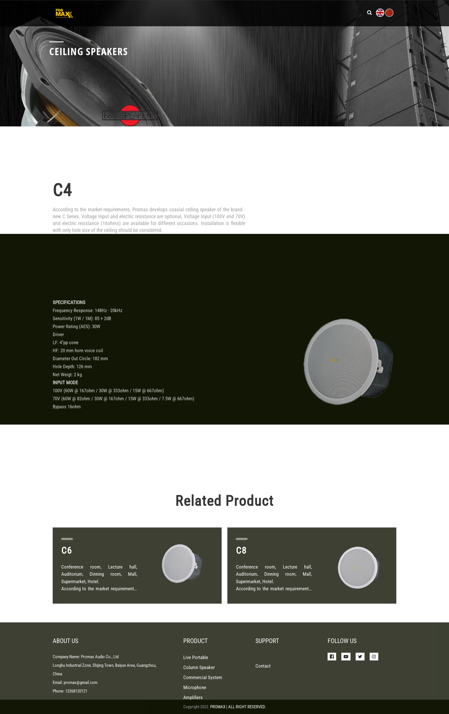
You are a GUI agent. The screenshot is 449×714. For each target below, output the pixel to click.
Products (206, 11)
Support (268, 11)
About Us (295, 11)
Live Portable (195, 686)
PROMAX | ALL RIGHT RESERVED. (238, 706)
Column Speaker (199, 696)
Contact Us (327, 11)
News (244, 11)
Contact (263, 694)
